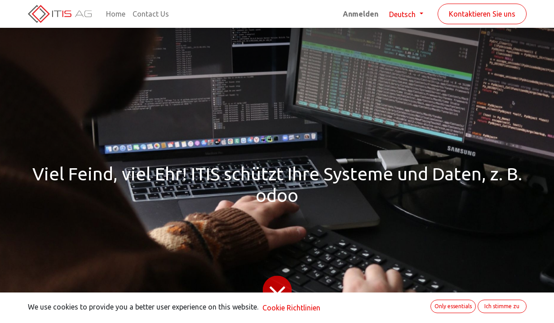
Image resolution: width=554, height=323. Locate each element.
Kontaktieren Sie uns (482, 14)
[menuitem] (115, 14)
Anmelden (360, 14)
